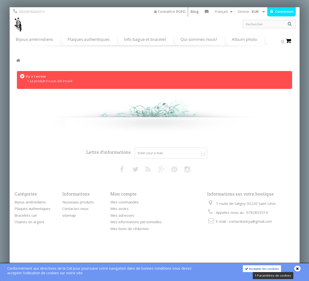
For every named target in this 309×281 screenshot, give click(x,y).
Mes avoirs (119, 208)
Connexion (284, 11)
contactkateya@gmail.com (250, 221)
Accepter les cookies (262, 269)
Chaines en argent (29, 221)
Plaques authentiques (89, 39)
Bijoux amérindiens (34, 39)
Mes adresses (122, 215)
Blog (194, 11)
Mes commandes (124, 202)
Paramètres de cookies (273, 275)
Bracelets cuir (25, 215)
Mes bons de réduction (129, 228)
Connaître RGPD (170, 11)
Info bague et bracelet (145, 39)
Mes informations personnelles (136, 221)
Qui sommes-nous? (199, 39)
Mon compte (123, 194)
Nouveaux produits (78, 202)
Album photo (244, 39)
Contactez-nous (206, 12)
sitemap (69, 215)
